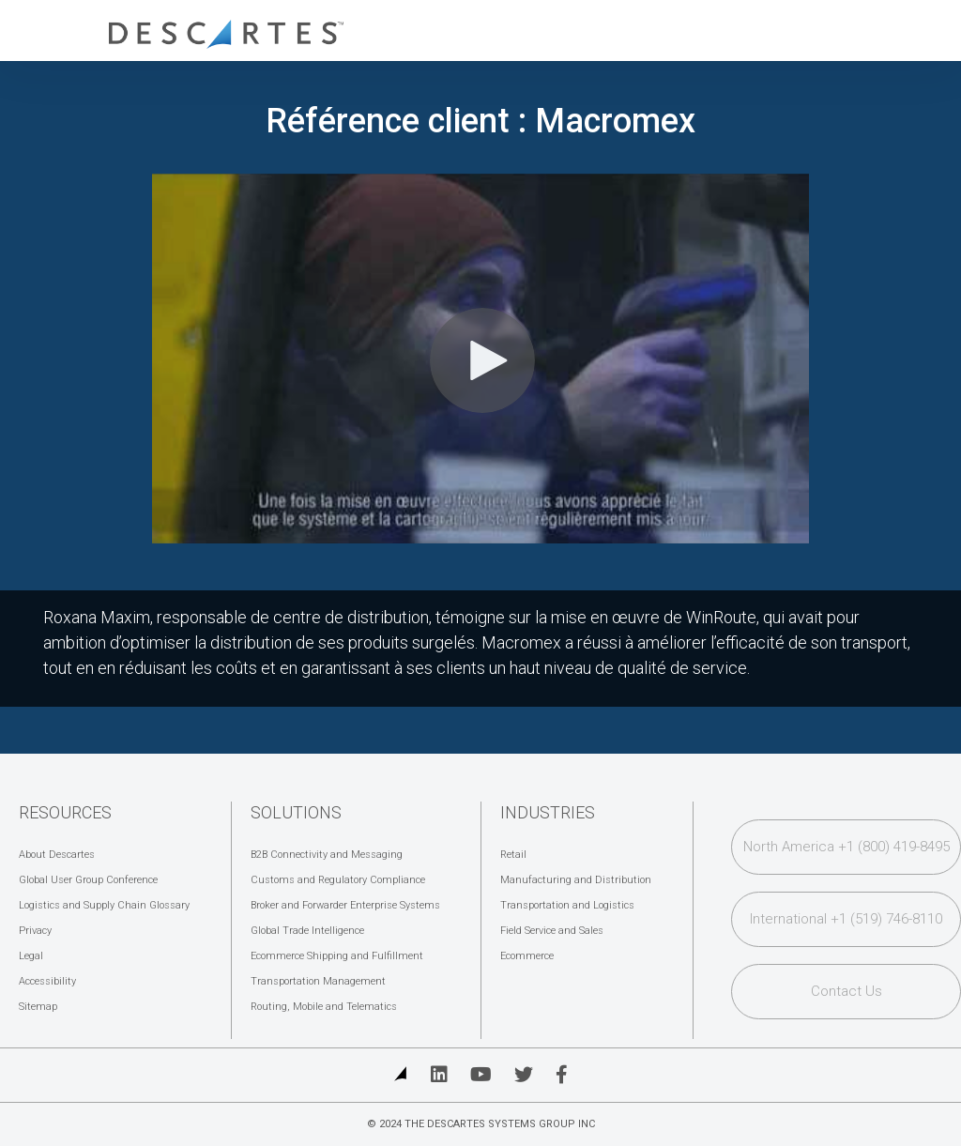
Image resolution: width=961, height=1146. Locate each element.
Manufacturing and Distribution (575, 880)
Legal (31, 956)
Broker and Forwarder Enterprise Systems (345, 905)
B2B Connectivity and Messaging (327, 854)
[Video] (480, 358)
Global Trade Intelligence (307, 930)
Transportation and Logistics (567, 905)
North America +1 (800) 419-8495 (846, 846)
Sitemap (38, 1007)
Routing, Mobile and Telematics (324, 1007)
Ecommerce (527, 956)
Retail (513, 854)
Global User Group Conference (88, 880)
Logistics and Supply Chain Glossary (104, 905)
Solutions (296, 812)
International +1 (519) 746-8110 (846, 918)
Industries (547, 812)
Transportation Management (318, 981)
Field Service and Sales (551, 930)
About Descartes (57, 854)
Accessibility (47, 981)
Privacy (35, 930)
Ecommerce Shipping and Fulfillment (337, 956)
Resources (65, 812)
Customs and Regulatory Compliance (338, 880)
